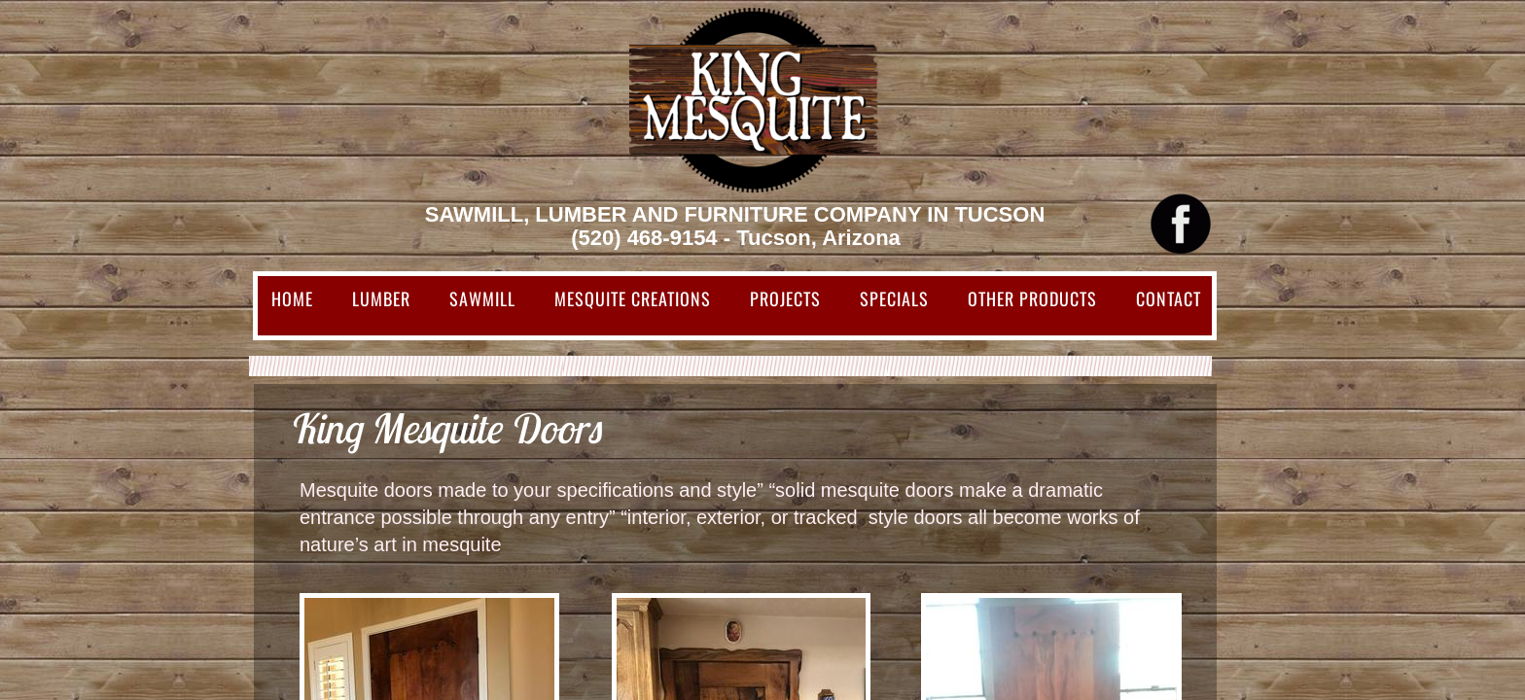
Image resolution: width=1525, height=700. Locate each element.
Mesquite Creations (632, 298)
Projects (785, 298)
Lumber (381, 298)
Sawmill (482, 298)
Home (292, 298)
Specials (894, 298)
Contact (1168, 298)
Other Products (1032, 298)
